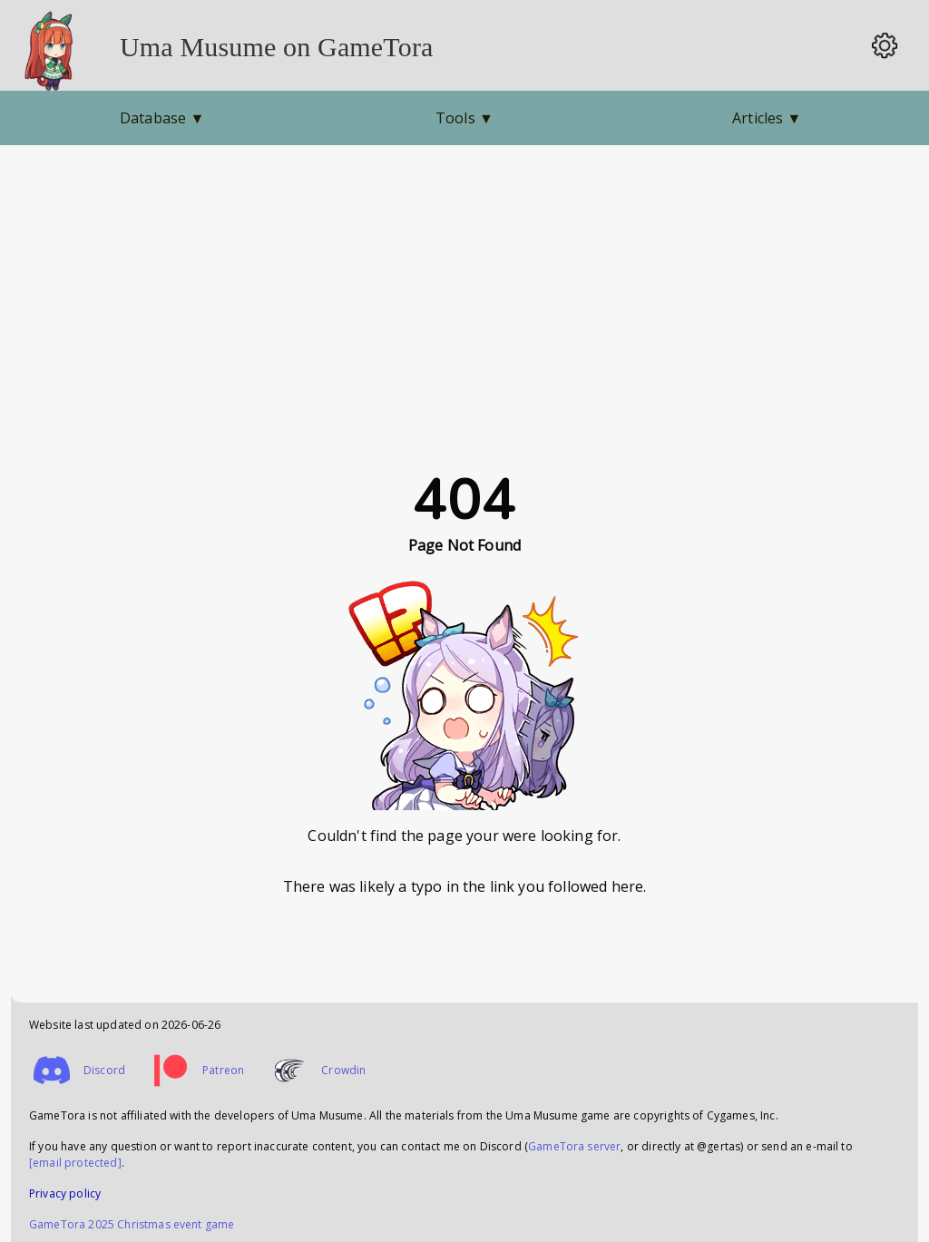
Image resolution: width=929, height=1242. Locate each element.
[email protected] (75, 1162)
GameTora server (574, 1146)
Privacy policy (65, 1193)
